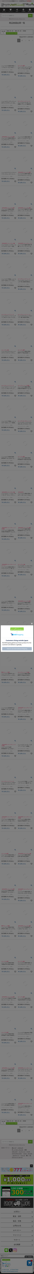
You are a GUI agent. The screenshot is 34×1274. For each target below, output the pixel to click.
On (30, 1155)
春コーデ (14, 1148)
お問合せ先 (17, 1226)
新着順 (24, 31)
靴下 (27, 1155)
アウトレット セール (17, 1157)
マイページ (17, 1235)
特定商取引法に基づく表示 (8, 1266)
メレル (25, 1153)
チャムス (30, 1153)
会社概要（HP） (5, 1259)
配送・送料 (17, 1216)
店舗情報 (3, 1263)
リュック (22, 1155)
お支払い (17, 1211)
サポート (17, 1240)
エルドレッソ (16, 1155)
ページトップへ (31, 1165)
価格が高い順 (18, 31)
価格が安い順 (10, 31)
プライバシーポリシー (7, 1270)
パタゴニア (20, 1148)
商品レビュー (4, 1256)
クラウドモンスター (17, 1153)
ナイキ (28, 1151)
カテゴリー (17, 1230)
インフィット (22, 1151)
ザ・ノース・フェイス (17, 1149)
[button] (32, 40)
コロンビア (15, 1151)
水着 (25, 1149)
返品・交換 (17, 1221)
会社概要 (17, 1244)
